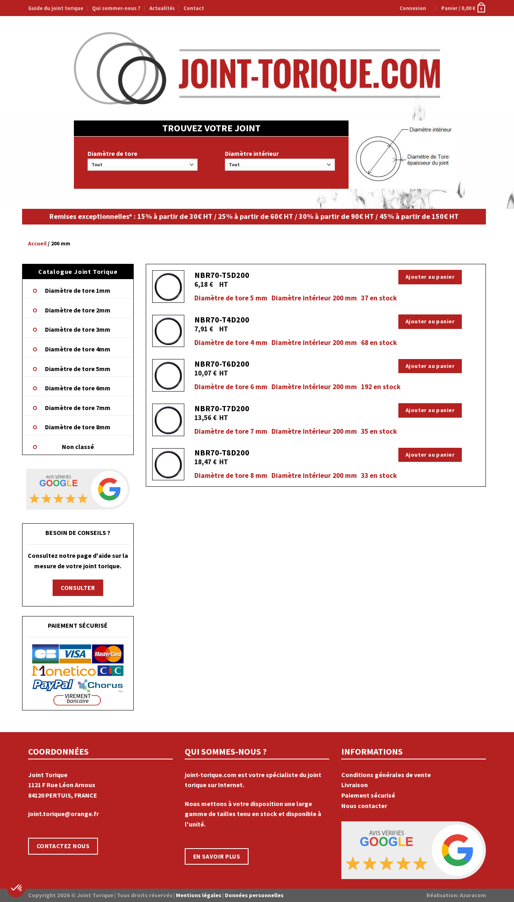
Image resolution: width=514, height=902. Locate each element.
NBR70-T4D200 (221, 319)
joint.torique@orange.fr (63, 814)
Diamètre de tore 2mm (77, 310)
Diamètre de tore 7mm (77, 408)
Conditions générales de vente (386, 775)
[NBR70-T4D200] (168, 331)
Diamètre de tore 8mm (77, 427)
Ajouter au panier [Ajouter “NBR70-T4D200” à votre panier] (430, 321)
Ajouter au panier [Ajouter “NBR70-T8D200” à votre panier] (430, 454)
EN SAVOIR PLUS (217, 856)
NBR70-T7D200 (221, 408)
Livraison (354, 785)
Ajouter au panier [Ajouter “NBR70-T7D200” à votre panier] (430, 410)
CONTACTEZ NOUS (63, 846)
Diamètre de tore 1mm (77, 290)
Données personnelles (254, 895)
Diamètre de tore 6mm (77, 388)
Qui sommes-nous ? (116, 8)
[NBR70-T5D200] (168, 286)
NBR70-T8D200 (221, 452)
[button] (17, 888)
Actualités (162, 8)
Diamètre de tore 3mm (77, 329)
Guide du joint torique (55, 8)
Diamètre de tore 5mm (77, 369)
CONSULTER (78, 588)
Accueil (37, 243)
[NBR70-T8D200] (168, 464)
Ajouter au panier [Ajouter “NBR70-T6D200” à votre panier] (430, 365)
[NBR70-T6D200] (168, 375)
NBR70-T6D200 (221, 364)
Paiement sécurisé (368, 795)
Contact (194, 8)
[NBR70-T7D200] (168, 420)
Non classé (78, 447)
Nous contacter (364, 806)
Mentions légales (198, 895)
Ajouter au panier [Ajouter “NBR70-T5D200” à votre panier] (430, 276)
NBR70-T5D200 (221, 275)
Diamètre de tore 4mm (77, 349)
